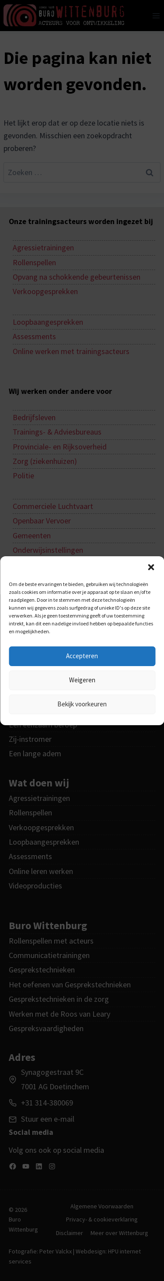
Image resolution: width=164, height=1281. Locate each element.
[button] (151, 567)
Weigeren (82, 680)
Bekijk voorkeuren (82, 704)
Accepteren (82, 656)
